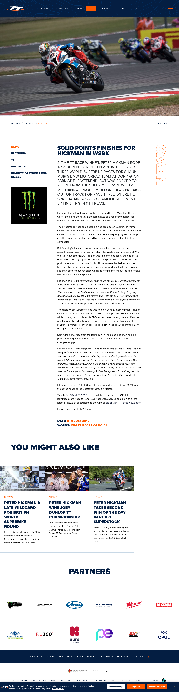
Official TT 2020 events (82, 395)
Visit (136, 8)
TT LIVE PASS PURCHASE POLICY (104, 680)
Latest (44, 8)
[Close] (174, 687)
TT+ (91, 8)
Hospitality (94, 656)
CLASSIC (122, 8)
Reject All (136, 687)
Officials (36, 656)
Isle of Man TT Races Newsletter (122, 402)
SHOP (78, 8)
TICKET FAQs (66, 680)
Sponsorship (75, 656)
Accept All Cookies (157, 687)
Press (109, 656)
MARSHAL (122, 656)
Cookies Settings (116, 687)
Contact (137, 656)
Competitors (54, 656)
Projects (18, 166)
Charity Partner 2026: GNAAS (29, 175)
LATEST (29, 123)
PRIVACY (138, 680)
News (42, 123)
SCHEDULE (61, 8)
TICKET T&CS (81, 680)
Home (15, 123)
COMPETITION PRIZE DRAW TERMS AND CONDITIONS (34, 680)
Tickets (105, 8)
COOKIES (126, 680)
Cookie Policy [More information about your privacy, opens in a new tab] (58, 689)
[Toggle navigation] (170, 8)
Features (18, 153)
